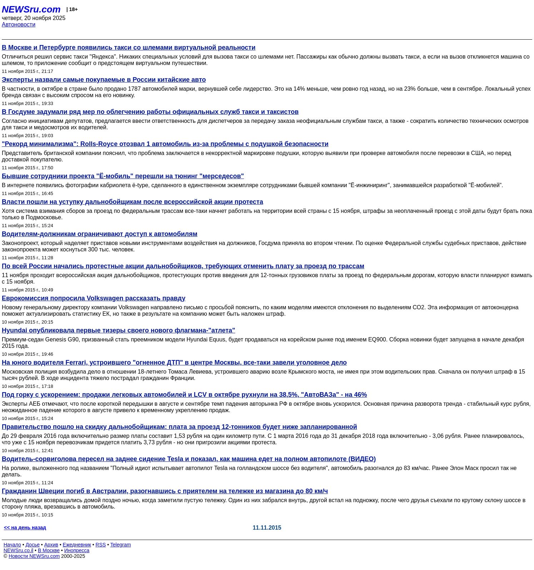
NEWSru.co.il (18, 550)
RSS (100, 545)
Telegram (120, 545)
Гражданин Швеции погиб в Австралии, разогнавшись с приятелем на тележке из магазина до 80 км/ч (165, 491)
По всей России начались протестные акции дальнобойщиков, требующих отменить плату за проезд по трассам (183, 266)
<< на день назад (25, 527)
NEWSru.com (31, 9)
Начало (12, 545)
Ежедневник (77, 545)
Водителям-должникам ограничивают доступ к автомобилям (99, 234)
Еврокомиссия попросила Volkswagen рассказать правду (94, 298)
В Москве (49, 550)
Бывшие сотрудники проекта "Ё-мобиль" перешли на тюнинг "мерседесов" (123, 176)
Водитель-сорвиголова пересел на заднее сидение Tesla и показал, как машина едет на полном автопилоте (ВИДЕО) (189, 458)
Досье (32, 545)
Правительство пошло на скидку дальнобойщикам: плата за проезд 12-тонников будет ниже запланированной (179, 426)
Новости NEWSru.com (34, 556)
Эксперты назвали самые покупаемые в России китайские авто (104, 79)
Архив (51, 545)
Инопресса (77, 550)
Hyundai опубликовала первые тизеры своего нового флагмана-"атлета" (118, 330)
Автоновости (18, 24)
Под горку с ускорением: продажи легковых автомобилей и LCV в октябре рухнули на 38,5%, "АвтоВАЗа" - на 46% (184, 394)
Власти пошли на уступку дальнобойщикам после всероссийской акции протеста (132, 201)
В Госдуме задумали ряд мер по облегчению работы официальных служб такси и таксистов (150, 111)
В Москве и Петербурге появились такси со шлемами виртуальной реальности (129, 47)
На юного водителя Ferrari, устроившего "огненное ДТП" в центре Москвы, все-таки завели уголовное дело (174, 362)
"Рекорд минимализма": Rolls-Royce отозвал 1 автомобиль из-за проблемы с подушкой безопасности (165, 144)
